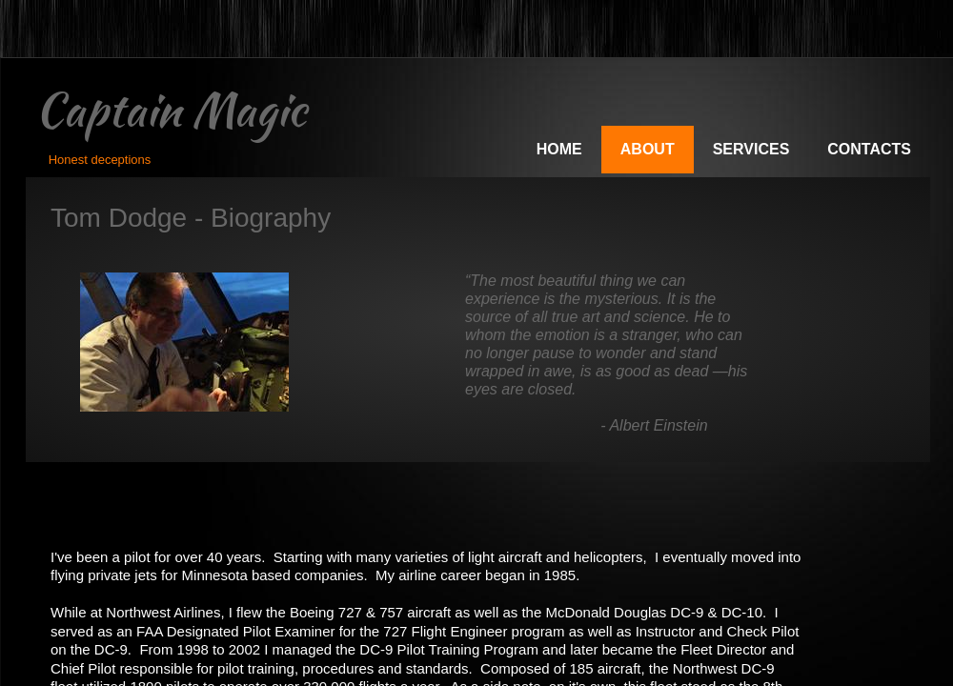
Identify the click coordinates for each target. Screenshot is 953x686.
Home (559, 149)
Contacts (869, 149)
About (647, 149)
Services (751, 149)
